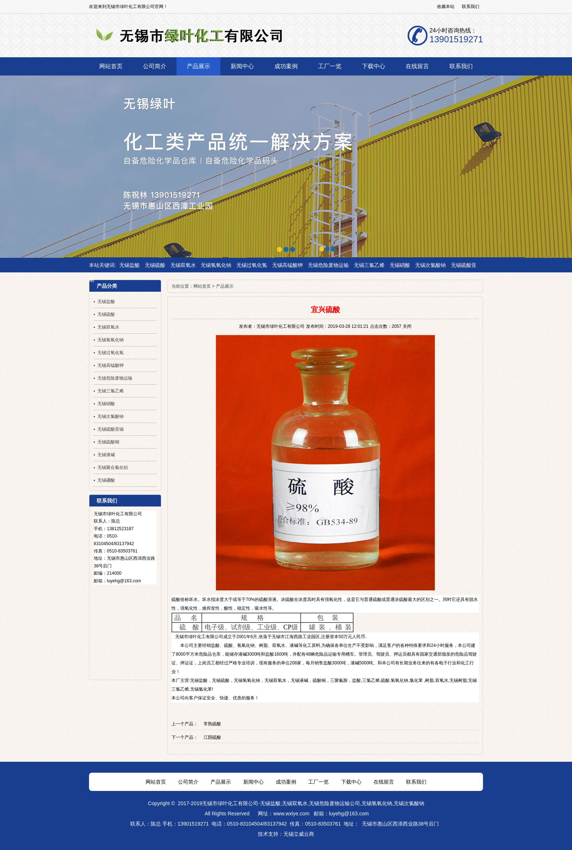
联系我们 (470, 6)
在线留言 (384, 782)
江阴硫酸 (212, 737)
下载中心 (351, 782)
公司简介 (188, 782)
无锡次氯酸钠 (430, 265)
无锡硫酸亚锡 (110, 429)
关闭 (407, 326)
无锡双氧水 (183, 265)
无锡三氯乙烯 (369, 265)
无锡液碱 (299, 680)
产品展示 (224, 286)
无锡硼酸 (106, 480)
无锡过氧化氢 (251, 265)
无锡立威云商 (298, 834)
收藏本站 (446, 6)
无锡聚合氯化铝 (112, 467)
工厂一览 (318, 782)
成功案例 (286, 782)
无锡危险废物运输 (328, 265)
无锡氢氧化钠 (216, 265)
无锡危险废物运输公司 (334, 803)
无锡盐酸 (129, 265)
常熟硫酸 (212, 723)
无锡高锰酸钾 (287, 265)
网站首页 (202, 286)
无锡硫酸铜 (108, 442)
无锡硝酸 (400, 265)
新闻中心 (253, 782)
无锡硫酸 (155, 265)
